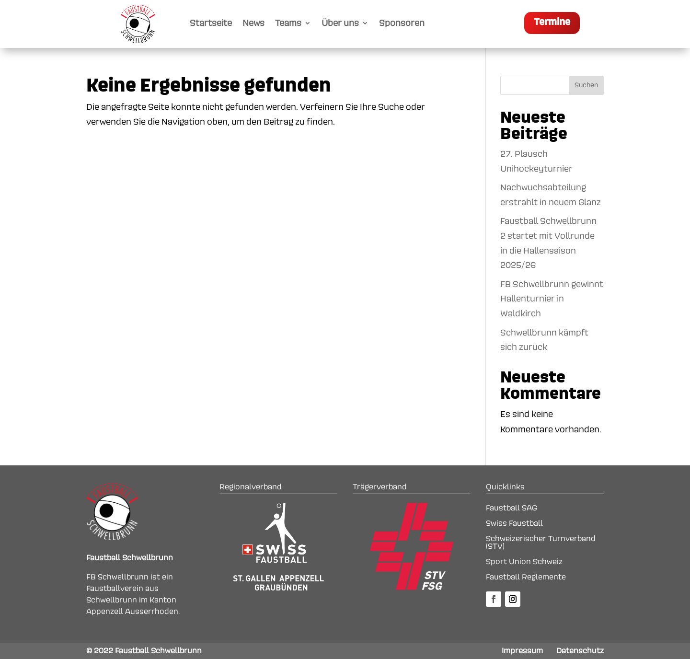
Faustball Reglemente (526, 577)
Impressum (522, 651)
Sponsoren (402, 23)
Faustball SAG (511, 508)
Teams (288, 23)
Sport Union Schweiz (524, 562)
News (253, 23)
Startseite (211, 23)
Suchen (586, 85)
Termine (552, 22)
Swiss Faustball (514, 523)
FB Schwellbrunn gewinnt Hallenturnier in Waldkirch (551, 299)
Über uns (340, 23)
